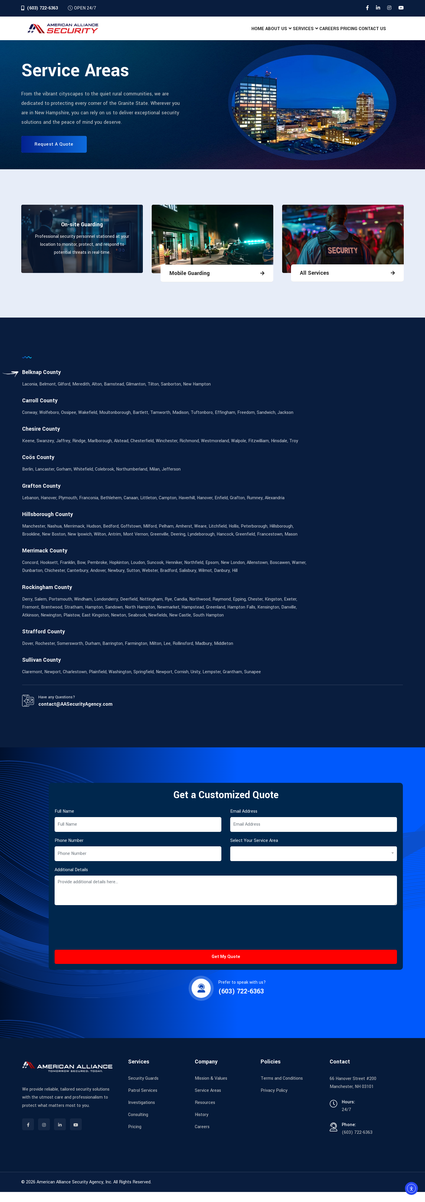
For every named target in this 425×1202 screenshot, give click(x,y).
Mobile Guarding (189, 283)
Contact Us (368, 33)
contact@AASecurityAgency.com (75, 714)
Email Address (243, 821)
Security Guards (143, 1088)
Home (209, 33)
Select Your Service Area (254, 851)
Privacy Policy (274, 1100)
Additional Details (71, 880)
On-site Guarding (82, 234)
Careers (307, 33)
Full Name (64, 821)
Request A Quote (54, 154)
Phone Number (69, 851)
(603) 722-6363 (42, 8)
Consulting (138, 1125)
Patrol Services (142, 1100)
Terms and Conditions (282, 1088)
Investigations (141, 1113)
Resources (205, 1113)
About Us (236, 33)
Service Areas (208, 1100)
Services (272, 33)
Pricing (335, 33)
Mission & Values (211, 1088)
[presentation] (99, 943)
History (201, 1125)
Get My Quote (226, 967)
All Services (314, 283)
